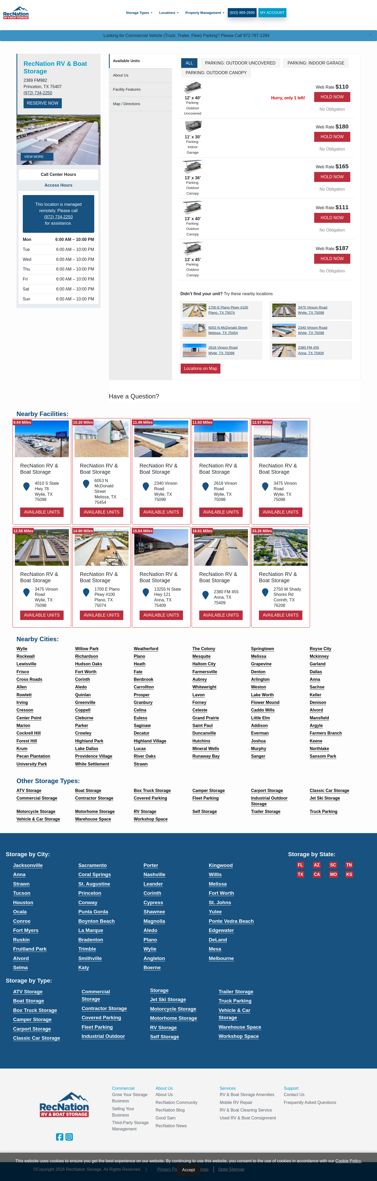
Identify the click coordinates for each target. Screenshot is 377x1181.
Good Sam (165, 1118)
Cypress (153, 902)
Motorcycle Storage (173, 1009)
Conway (87, 902)
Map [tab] (126, 104)
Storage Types (136, 13)
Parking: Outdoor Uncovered (240, 63)
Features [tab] (127, 89)
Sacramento (92, 865)
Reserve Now (42, 103)
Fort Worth (221, 893)
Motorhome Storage (173, 1018)
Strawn (21, 884)
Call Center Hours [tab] (58, 174)
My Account (271, 12)
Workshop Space (239, 1036)
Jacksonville (28, 865)
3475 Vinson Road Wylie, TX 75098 (312, 310)
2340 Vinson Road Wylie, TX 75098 (312, 330)
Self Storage (164, 1036)
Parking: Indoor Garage (315, 63)
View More (37, 157)
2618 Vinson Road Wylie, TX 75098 (223, 350)
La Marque (90, 930)
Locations (166, 13)
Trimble (87, 949)
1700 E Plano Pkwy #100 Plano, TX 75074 (228, 310)
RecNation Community (176, 1102)
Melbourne (221, 958)
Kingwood (221, 865)
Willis (215, 874)
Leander (153, 884)
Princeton (89, 893)
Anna (19, 874)
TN (349, 865)
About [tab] (121, 75)
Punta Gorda (93, 911)
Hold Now (332, 97)
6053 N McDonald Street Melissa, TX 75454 (227, 330)
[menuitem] (138, 13)
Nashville (154, 874)
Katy (83, 967)
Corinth (152, 893)
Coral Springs (94, 874)
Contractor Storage (104, 1008)
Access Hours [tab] (59, 185)
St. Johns (220, 902)
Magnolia (154, 921)
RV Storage (163, 1027)
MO (333, 874)
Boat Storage (28, 1001)
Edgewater (221, 930)
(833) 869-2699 (241, 12)
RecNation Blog (170, 1110)
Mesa (215, 949)
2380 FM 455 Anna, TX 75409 (311, 350)
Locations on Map (200, 368)
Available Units (42, 512)
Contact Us (294, 1094)
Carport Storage (32, 1029)
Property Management (202, 13)
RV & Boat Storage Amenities (247, 1094)
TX (300, 874)
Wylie (149, 949)
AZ (316, 865)
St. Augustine (94, 884)
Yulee (215, 911)
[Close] (370, 35)
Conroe (22, 921)
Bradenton (90, 939)
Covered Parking (101, 1017)
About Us (164, 1094)
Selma (20, 967)
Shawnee (154, 911)
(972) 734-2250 (38, 93)
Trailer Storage (236, 991)
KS (349, 874)
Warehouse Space (240, 1027)
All (189, 63)
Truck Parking (235, 1001)
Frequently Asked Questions (310, 1102)
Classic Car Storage (36, 1038)
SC (333, 865)
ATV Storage (28, 991)
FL (300, 865)
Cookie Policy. (348, 1161)
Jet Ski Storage (168, 999)
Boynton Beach (96, 921)
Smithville (90, 958)
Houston (23, 902)
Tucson (21, 893)
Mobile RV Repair (236, 1102)
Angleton (154, 958)
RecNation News (171, 1126)
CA (317, 874)
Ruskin (21, 939)
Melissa (218, 884)
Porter (150, 865)
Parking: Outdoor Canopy (216, 73)
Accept (188, 1170)
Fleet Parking (97, 1027)
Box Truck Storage (35, 1010)
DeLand (218, 939)
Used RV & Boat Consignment (248, 1118)
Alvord (21, 958)
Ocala (20, 911)
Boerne (151, 967)
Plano (150, 939)
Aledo (150, 930)
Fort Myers (25, 930)
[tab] (140, 61)
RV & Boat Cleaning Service (246, 1110)
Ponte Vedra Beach (231, 921)
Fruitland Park (30, 949)
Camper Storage (32, 1019)
